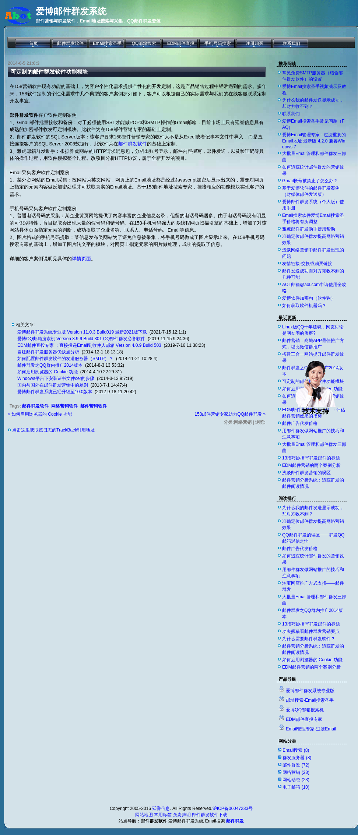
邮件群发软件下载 (209, 814)
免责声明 (182, 814)
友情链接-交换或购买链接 (307, 263)
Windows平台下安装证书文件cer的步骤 (55, 378)
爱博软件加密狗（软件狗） (308, 298)
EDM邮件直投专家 (304, 719)
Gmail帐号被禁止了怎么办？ (310, 180)
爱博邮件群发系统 (71, 11)
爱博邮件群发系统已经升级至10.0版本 (54, 391)
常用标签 (163, 814)
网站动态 (295, 779)
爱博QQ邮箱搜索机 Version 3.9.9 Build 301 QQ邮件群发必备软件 (81, 338)
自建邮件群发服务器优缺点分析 (48, 352)
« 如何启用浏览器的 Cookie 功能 (40, 414)
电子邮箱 (295, 787)
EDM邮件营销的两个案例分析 (311, 465)
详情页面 (81, 258)
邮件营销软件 (93, 406)
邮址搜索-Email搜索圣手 (310, 700)
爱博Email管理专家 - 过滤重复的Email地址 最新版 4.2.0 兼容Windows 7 (314, 140)
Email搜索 (295, 750)
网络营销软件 (64, 406)
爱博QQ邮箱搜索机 (305, 709)
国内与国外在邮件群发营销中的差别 (52, 385)
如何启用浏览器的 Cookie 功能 (47, 371)
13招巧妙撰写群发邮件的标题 (311, 458)
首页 (33, 43)
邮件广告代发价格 (299, 423)
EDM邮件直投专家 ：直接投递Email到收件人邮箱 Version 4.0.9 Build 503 (89, 345)
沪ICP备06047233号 (233, 808)
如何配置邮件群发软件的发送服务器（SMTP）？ (65, 358)
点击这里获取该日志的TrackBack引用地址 (53, 430)
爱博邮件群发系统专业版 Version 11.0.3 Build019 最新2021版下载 (82, 332)
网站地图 (144, 814)
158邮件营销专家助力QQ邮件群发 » (230, 414)
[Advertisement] (96, 286)
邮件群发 (295, 765)
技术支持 (316, 408)
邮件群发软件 (70, 43)
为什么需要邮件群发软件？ (308, 638)
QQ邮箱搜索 (144, 43)
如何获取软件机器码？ (304, 305)
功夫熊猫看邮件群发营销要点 (311, 631)
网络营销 (295, 772)
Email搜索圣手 (107, 43)
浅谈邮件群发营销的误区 (306, 472)
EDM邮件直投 (181, 43)
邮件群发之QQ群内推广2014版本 (50, 365)
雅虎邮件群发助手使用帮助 (308, 229)
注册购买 (254, 43)
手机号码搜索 (217, 43)
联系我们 (291, 43)
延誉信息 (161, 808)
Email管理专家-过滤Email (311, 729)
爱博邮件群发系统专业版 (310, 690)
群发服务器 (296, 757)
